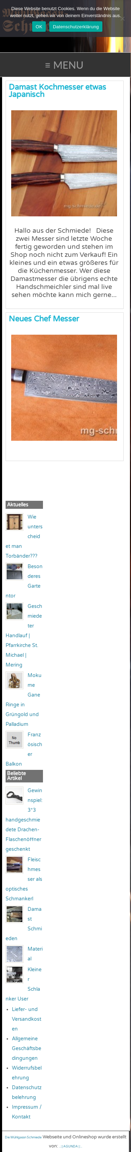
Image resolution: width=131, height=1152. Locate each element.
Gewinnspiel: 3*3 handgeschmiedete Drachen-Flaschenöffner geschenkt (24, 820)
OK (39, 26)
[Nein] (122, 18)
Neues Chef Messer (44, 319)
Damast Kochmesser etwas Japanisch (57, 91)
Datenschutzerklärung (76, 26)
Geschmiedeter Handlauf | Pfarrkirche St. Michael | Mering (24, 635)
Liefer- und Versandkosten (26, 1019)
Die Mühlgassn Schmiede (23, 1137)
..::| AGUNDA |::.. (70, 1147)
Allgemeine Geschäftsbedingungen (26, 1048)
